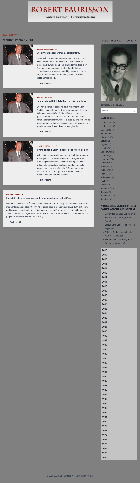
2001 (104, 327)
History (40, 49)
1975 (104, 444)
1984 (104, 403)
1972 (104, 457)
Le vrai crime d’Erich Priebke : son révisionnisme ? (62, 101)
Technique (18, 194)
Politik (103, 174)
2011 (104, 281)
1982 (104, 412)
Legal (46, 49)
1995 (104, 354)
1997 (104, 345)
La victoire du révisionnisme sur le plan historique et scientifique (39, 198)
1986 (104, 394)
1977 (104, 435)
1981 (104, 417)
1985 (104, 399)
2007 (104, 299)
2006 (104, 304)
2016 (104, 259)
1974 (104, 448)
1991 (104, 372)
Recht (103, 181)
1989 (104, 381)
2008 (104, 295)
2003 (104, 318)
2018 (104, 250)
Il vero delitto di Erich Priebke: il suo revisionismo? (62, 149)
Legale (39, 146)
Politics (53, 49)
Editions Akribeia (112, 232)
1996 (104, 349)
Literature (105, 159)
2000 (104, 331)
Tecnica (104, 199)
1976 (104, 439)
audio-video (106, 122)
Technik (104, 192)
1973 (104, 453)
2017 (104, 254)
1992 (104, 367)
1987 (104, 390)
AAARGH (109, 236)
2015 (104, 263)
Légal (103, 144)
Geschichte (106, 130)
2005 (104, 308)
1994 (104, 358)
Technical (105, 188)
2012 (104, 277)
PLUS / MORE (46, 83)
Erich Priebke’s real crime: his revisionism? (58, 53)
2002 (104, 322)
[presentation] (18, 55)
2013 (104, 272)
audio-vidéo (106, 126)
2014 (104, 268)
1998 (104, 340)
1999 (104, 336)
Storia (54, 146)
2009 (104, 290)
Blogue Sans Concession (116, 225)
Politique (49, 97)
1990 (104, 376)
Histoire (40, 97)
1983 (104, 408)
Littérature (105, 163)
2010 (104, 286)
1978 (104, 430)
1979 (104, 426)
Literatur (104, 155)
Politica (46, 146)
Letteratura (106, 152)
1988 (104, 385)
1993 (104, 363)
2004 (104, 313)
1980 (104, 421)
